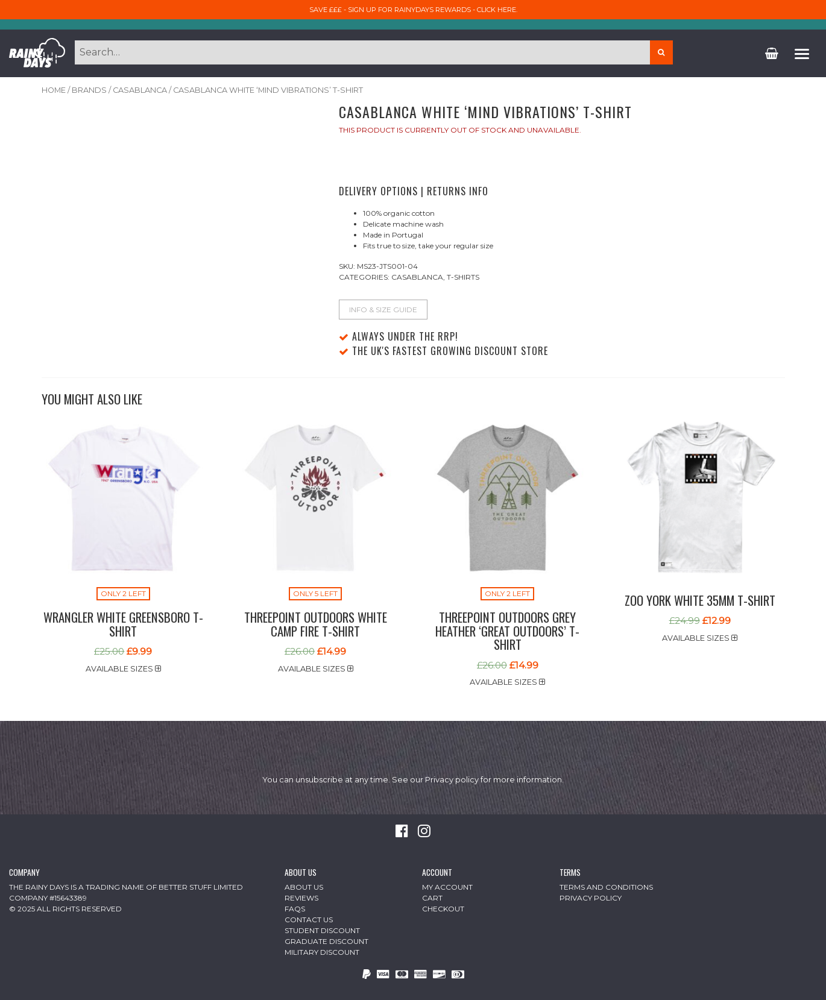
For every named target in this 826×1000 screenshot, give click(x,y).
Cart (432, 897)
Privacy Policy (591, 897)
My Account (447, 887)
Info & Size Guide (383, 309)
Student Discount (322, 930)
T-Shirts (463, 276)
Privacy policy (452, 779)
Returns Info (457, 191)
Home (54, 90)
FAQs (295, 908)
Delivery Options (378, 191)
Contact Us (309, 919)
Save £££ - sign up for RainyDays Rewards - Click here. (413, 9)
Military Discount (322, 952)
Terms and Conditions (606, 887)
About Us (304, 887)
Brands (89, 90)
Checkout (443, 908)
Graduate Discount (326, 941)
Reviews (301, 897)
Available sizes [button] (123, 668)
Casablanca (140, 90)
